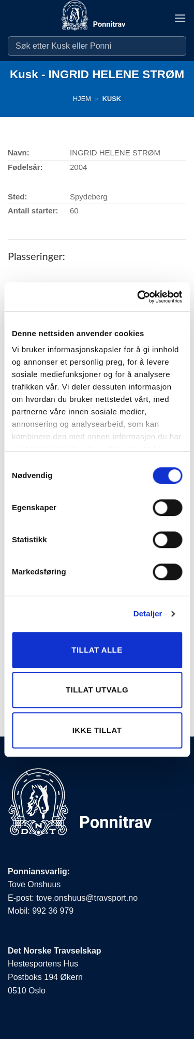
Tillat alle (96, 649)
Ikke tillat (97, 730)
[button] (180, 18)
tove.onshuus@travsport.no (87, 897)
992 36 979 (52, 910)
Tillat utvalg (97, 689)
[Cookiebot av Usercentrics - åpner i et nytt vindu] (138, 297)
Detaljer (147, 613)
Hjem (82, 99)
